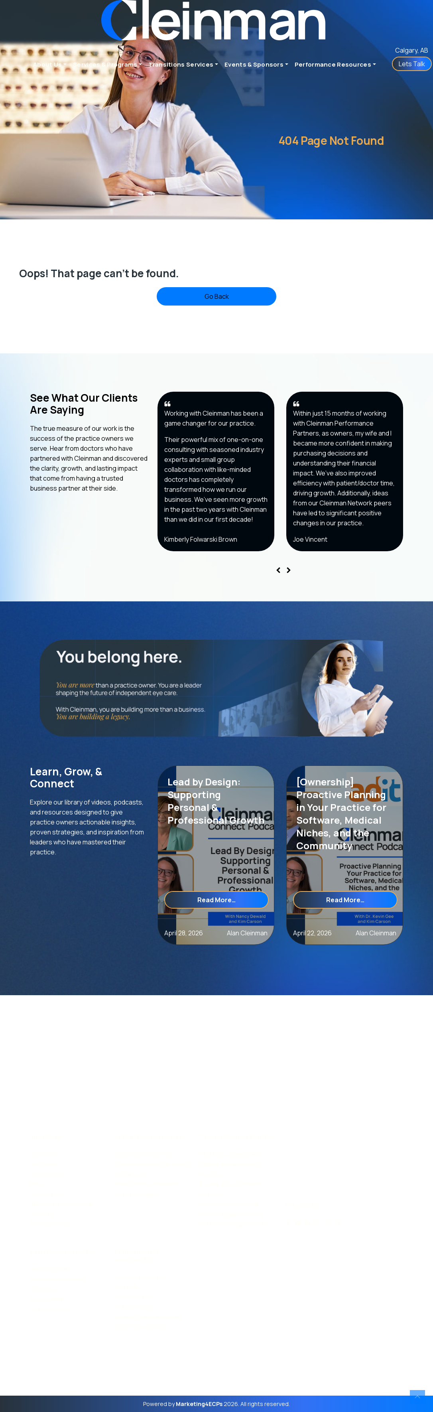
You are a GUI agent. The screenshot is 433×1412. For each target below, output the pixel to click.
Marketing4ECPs (199, 1404)
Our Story (43, 1154)
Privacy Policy (49, 1224)
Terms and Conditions (61, 1204)
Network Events (52, 1269)
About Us (47, 64)
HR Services (131, 1174)
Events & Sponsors (253, 64)
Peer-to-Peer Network (146, 1184)
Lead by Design (136, 1194)
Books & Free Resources (148, 1317)
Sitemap (42, 1214)
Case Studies (133, 1297)
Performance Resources (333, 64)
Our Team (43, 1164)
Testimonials (48, 1174)
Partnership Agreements (234, 1224)
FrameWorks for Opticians (151, 1164)
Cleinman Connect (141, 1327)
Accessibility (48, 1194)
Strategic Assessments (232, 1154)
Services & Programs (105, 64)
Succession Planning (229, 1204)
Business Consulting (143, 1154)
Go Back (217, 296)
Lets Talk (412, 63)
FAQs (37, 1184)
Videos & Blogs (135, 1307)
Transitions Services (180, 64)
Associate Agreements (232, 1214)
